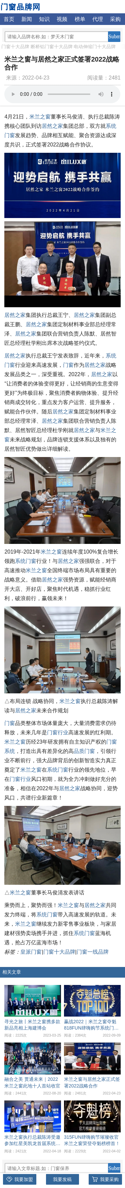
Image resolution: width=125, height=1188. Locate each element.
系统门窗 (25, 561)
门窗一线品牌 (93, 952)
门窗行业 (57, 732)
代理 (97, 19)
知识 (44, 19)
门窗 (68, 365)
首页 (9, 19)
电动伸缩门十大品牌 (95, 46)
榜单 (80, 19)
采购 (115, 19)
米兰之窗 (40, 116)
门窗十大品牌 (15, 46)
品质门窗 (84, 751)
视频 (62, 19)
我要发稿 (62, 1179)
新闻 (26, 19)
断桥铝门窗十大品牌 (52, 46)
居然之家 (52, 126)
